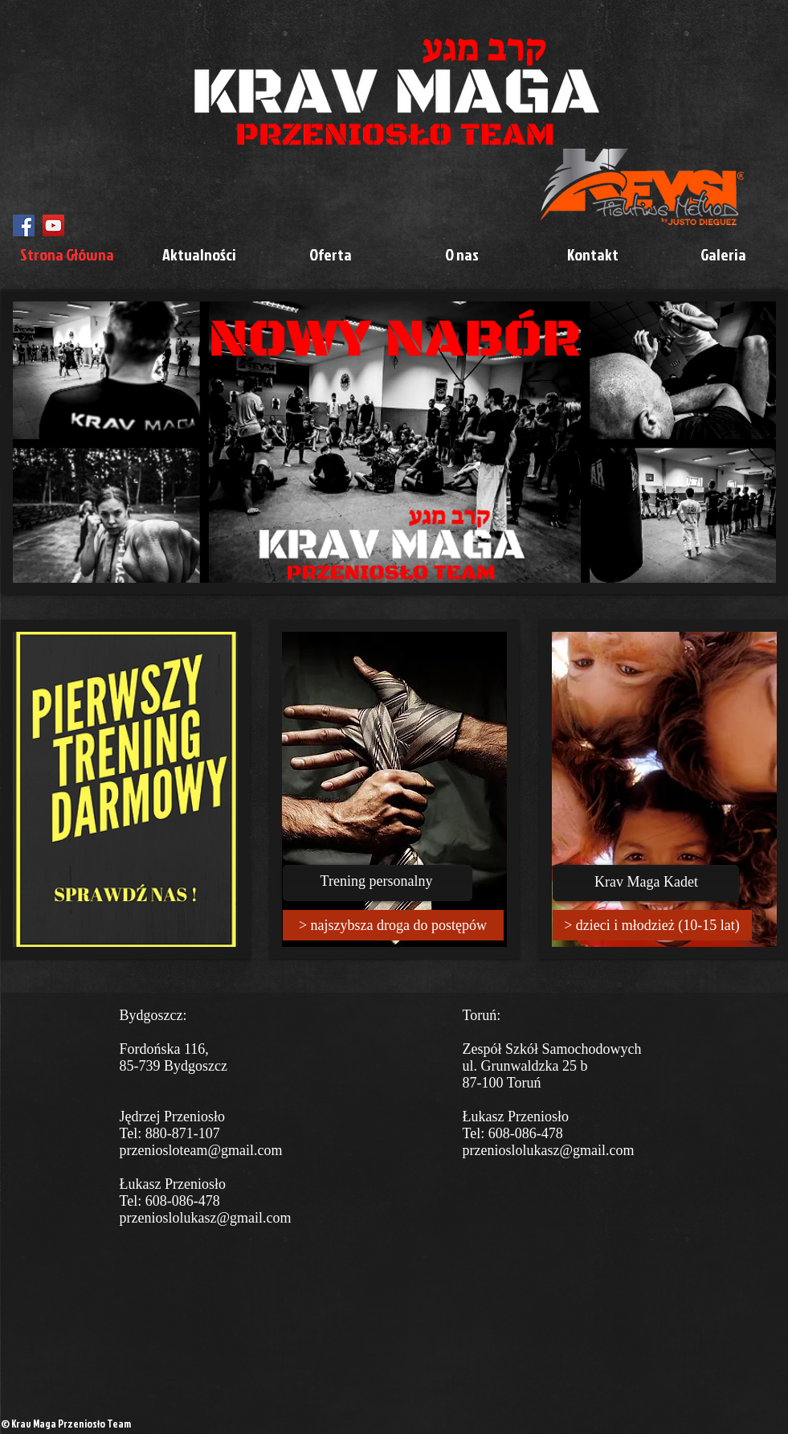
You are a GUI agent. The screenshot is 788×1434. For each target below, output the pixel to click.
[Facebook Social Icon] (24, 225)
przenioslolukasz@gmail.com (206, 1218)
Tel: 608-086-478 (170, 1201)
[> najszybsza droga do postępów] (393, 925)
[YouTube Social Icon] (53, 225)
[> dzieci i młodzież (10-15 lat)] (652, 925)
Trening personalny (377, 881)
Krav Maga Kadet (646, 882)
